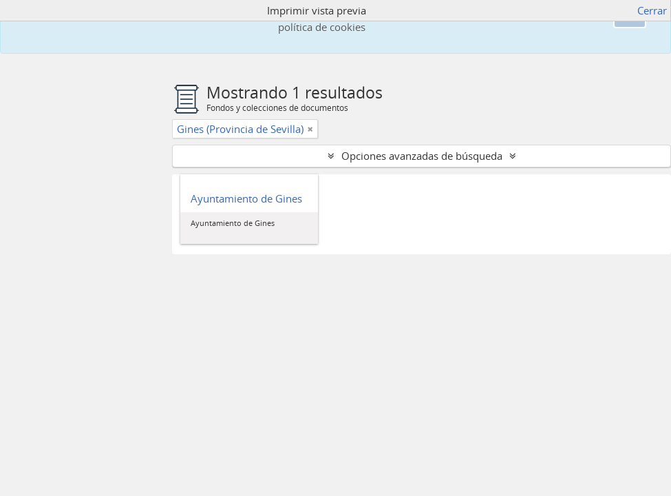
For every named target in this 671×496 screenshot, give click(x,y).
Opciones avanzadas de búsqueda (421, 156)
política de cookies (321, 27)
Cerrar (652, 10)
